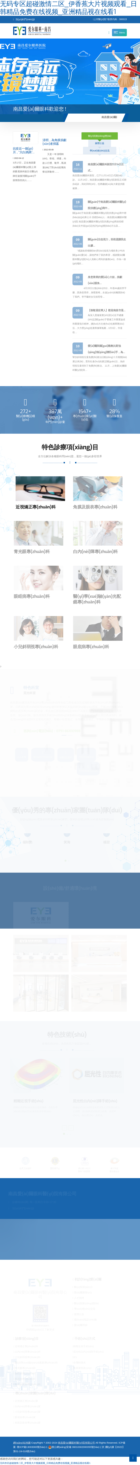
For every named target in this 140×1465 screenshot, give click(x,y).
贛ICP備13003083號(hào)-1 (32, 1447)
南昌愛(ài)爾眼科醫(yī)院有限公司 (76, 1442)
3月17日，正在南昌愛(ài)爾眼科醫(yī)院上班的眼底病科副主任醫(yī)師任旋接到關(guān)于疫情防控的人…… (25, 169)
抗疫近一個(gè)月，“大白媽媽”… (23, 151)
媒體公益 (99, 143)
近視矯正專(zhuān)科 (33, 507)
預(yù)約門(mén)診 (24, 19)
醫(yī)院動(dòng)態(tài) (99, 136)
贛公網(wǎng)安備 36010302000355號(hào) (73, 1447)
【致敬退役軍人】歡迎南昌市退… (107, 310)
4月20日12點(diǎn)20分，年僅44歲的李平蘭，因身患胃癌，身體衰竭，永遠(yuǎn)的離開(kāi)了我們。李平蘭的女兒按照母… (99, 292)
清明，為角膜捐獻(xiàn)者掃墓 (54, 143)
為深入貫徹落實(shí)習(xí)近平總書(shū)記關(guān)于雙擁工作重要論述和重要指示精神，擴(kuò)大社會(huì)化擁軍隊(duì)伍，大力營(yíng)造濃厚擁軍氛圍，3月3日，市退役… (98, 324)
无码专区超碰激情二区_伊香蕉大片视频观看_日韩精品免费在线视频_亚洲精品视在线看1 (45, 1463)
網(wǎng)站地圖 (22, 1442)
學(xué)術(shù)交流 (100, 150)
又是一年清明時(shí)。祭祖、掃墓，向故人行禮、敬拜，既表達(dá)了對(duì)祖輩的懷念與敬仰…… (54, 161)
